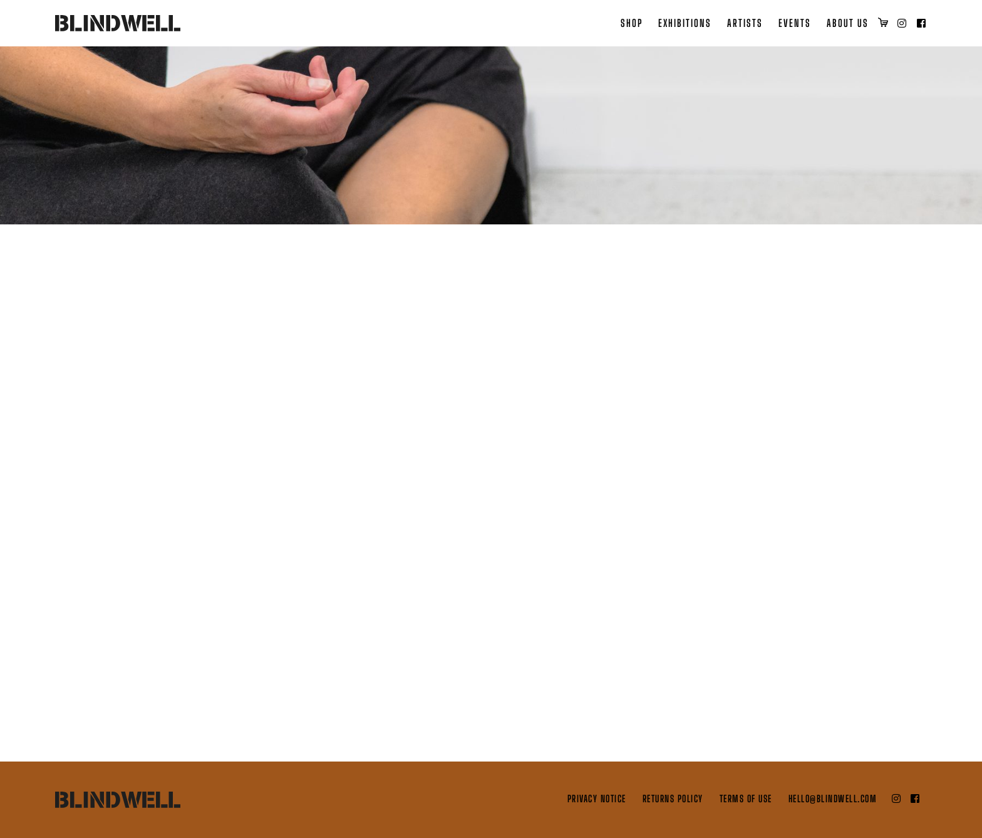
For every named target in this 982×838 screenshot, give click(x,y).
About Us (848, 23)
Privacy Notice (596, 798)
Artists (745, 23)
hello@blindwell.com (832, 798)
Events (794, 23)
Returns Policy (673, 798)
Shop (632, 23)
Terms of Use (746, 798)
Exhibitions (684, 23)
